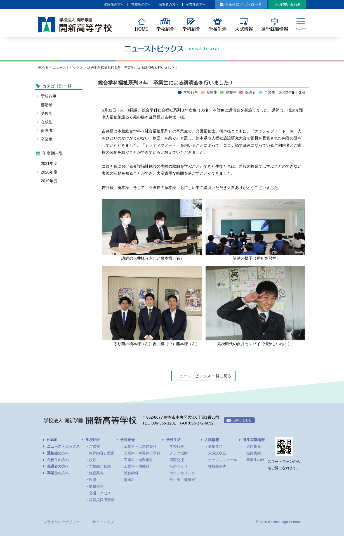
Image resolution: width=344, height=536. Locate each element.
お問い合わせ (287, 4)
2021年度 (49, 163)
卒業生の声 (255, 460)
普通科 (129, 480)
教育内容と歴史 (101, 453)
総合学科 (131, 473)
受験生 (211, 92)
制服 (92, 480)
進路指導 (253, 447)
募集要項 (215, 447)
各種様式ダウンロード (234, 4)
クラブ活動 (178, 453)
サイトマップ (103, 522)
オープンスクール (222, 460)
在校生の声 (217, 466)
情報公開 (96, 486)
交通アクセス (100, 493)
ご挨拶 (94, 447)
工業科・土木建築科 (140, 447)
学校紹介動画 (100, 466)
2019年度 (49, 181)
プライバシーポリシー (61, 522)
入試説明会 (217, 453)
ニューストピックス (68, 68)
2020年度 (49, 172)
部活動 (47, 105)
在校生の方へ (116, 4)
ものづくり (178, 466)
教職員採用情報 (101, 500)
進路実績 (253, 453)
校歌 (92, 460)
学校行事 (190, 92)
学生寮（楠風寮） (184, 480)
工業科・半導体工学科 (142, 453)
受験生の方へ (85, 4)
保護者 (250, 92)
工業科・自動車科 (138, 460)
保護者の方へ (148, 4)
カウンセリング (182, 473)
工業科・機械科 (136, 466)
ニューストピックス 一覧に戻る (204, 376)
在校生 (231, 92)
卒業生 (269, 92)
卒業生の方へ (180, 4)
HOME (43, 68)
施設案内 (96, 473)
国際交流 (176, 460)
